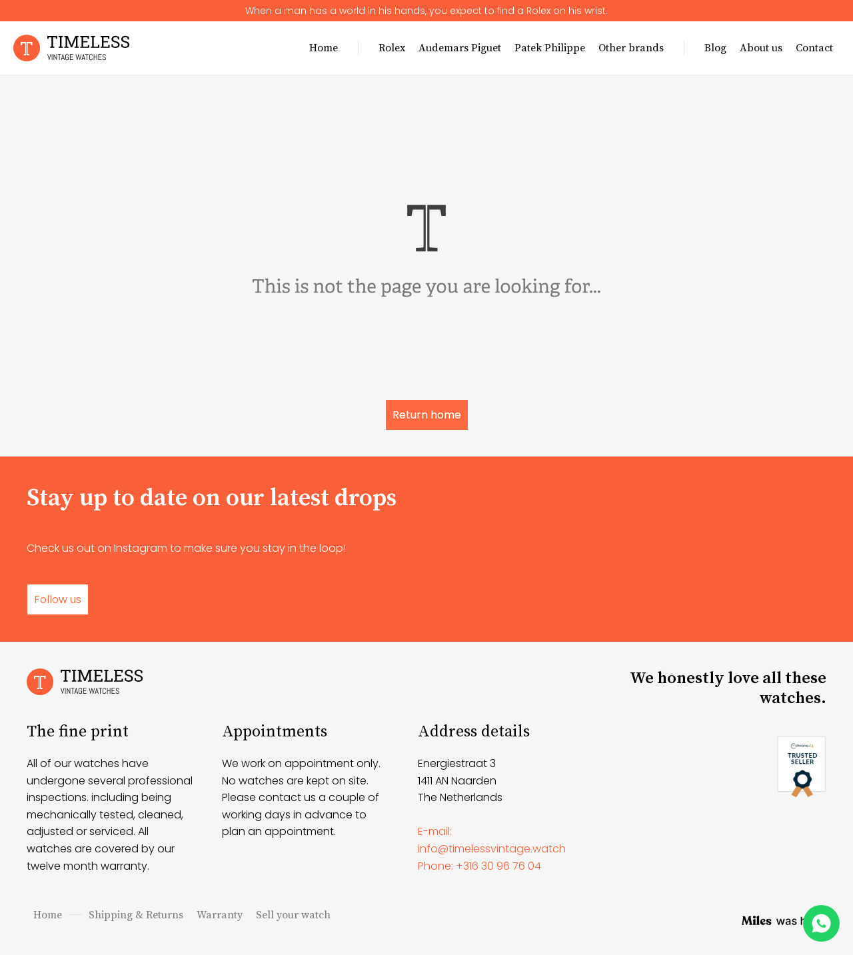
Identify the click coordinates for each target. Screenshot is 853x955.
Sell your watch (293, 915)
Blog (715, 48)
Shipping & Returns (136, 915)
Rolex (392, 48)
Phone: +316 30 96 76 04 (479, 866)
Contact (814, 48)
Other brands (631, 48)
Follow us (57, 599)
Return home (427, 415)
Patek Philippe (549, 48)
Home (323, 48)
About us (761, 48)
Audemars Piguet (460, 48)
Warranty (220, 915)
